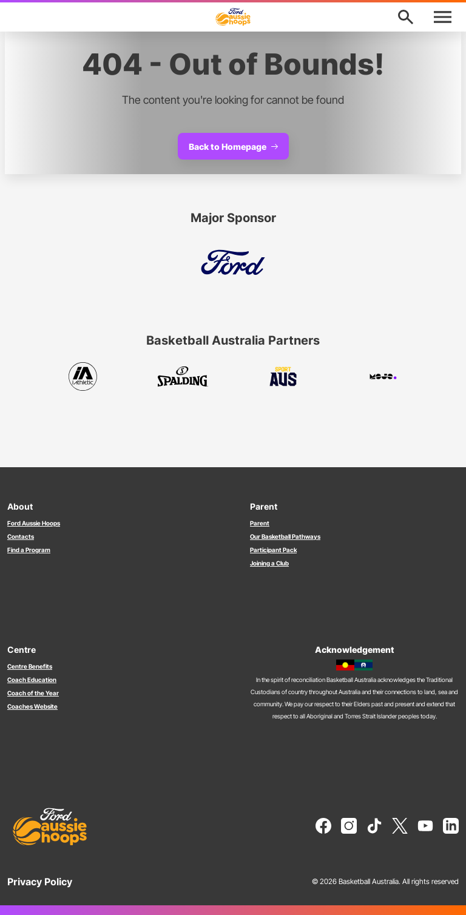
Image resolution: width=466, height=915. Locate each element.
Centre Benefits (29, 666)
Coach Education (31, 679)
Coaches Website (32, 706)
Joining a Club (269, 563)
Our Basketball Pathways (285, 536)
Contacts (20, 536)
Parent (259, 523)
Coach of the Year (33, 693)
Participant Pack (273, 549)
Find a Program (28, 549)
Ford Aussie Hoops (33, 523)
